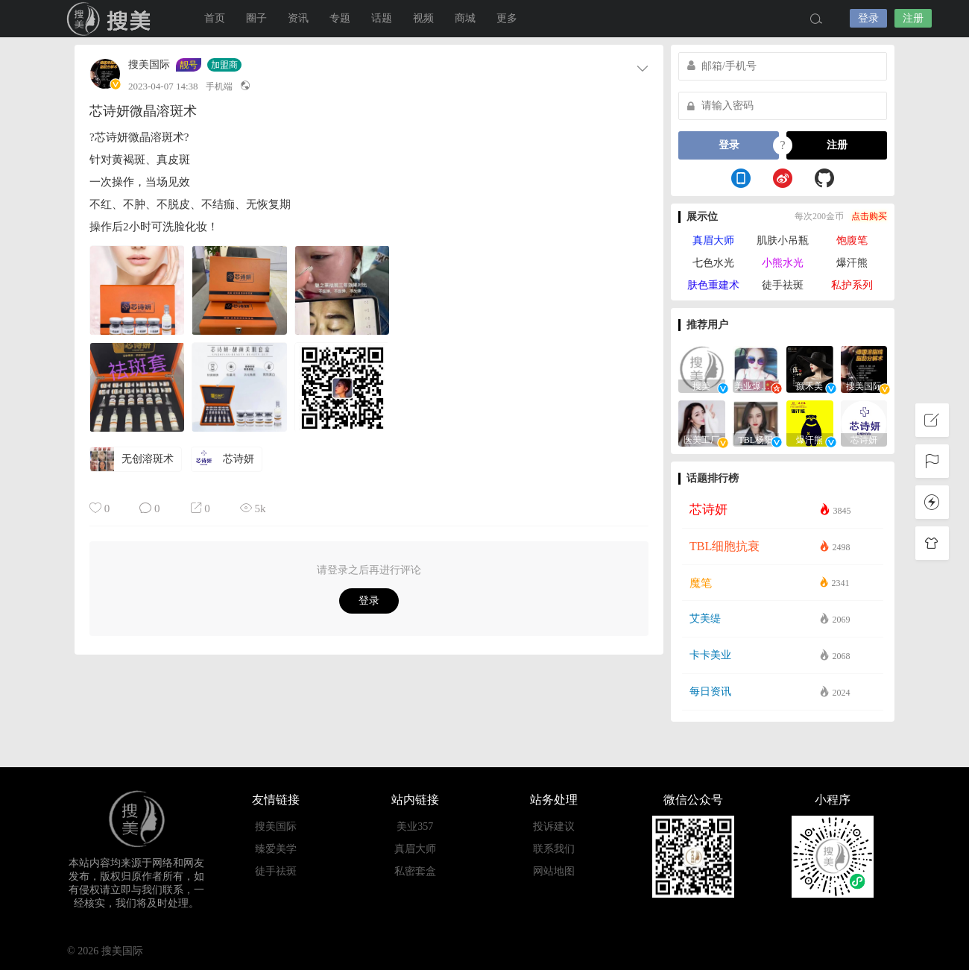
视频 (423, 18)
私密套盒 (415, 871)
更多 (506, 18)
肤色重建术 (713, 285)
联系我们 (554, 848)
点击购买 (869, 216)
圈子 (256, 18)
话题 (381, 18)
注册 (913, 18)
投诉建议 (554, 826)
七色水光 (713, 262)
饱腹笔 (852, 240)
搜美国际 (149, 65)
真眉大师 (713, 240)
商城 (465, 18)
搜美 (111, 18)
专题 (339, 18)
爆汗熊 (852, 262)
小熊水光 (783, 262)
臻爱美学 (276, 848)
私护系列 (852, 285)
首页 (214, 18)
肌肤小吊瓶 (783, 240)
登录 (868, 18)
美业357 (415, 826)
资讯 (298, 18)
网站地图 (554, 871)
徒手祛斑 (783, 285)
